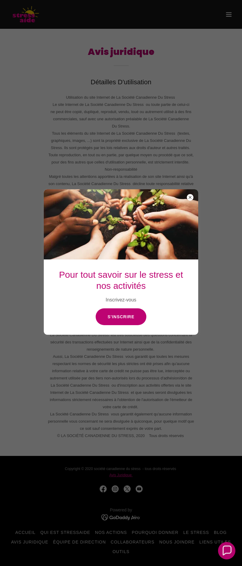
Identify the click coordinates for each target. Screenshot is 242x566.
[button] (227, 551)
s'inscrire (121, 316)
